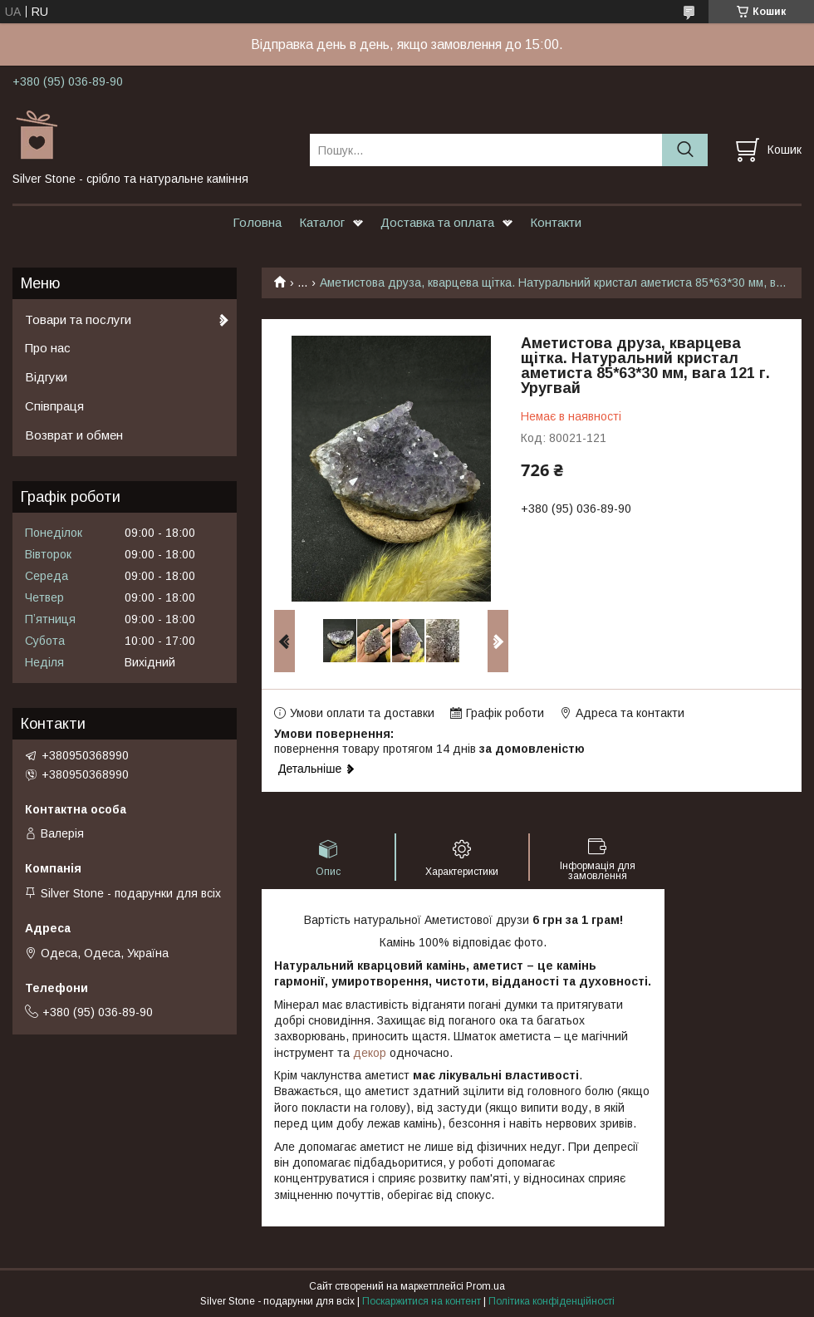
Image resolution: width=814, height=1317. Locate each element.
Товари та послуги (78, 319)
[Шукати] (685, 150)
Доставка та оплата (437, 222)
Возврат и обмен (74, 435)
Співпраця (54, 406)
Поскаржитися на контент (421, 1301)
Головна (257, 222)
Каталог (322, 222)
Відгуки (46, 377)
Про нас (48, 348)
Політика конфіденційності (551, 1301)
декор (369, 1052)
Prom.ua (485, 1286)
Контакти (555, 222)
